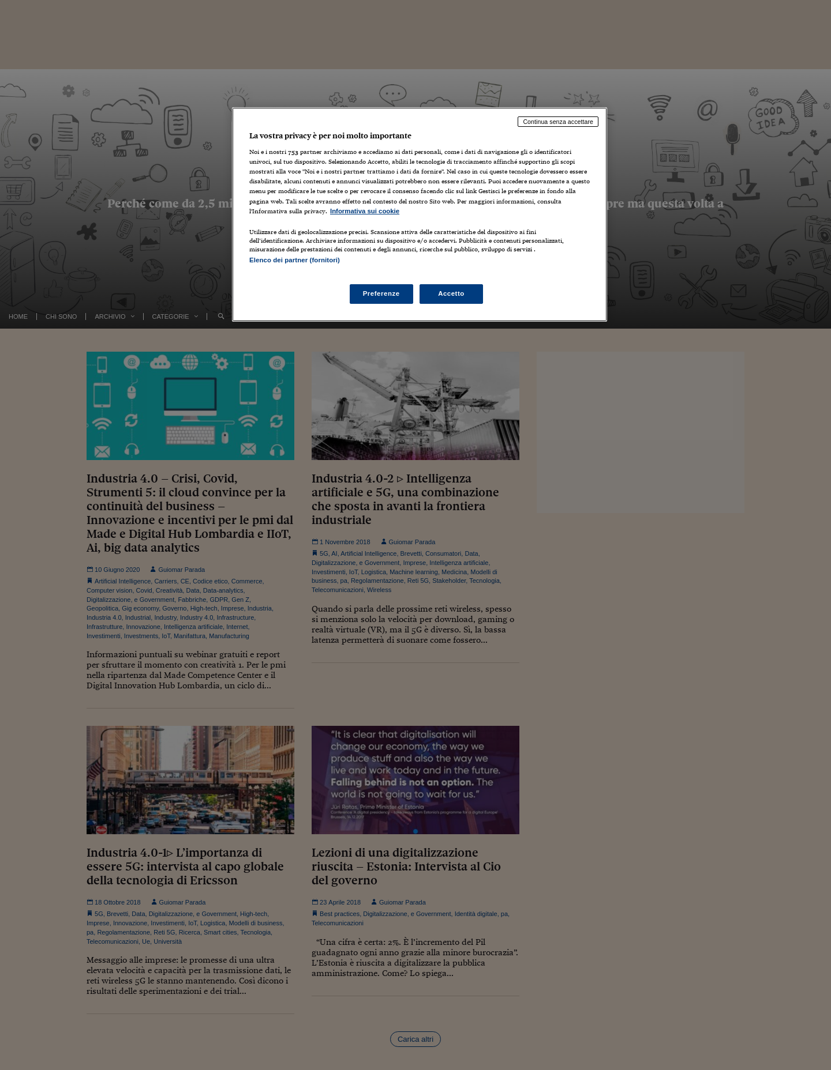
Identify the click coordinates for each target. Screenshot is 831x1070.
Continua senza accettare (558, 121)
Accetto (451, 293)
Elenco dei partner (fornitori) (294, 260)
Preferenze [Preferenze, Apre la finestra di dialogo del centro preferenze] (381, 293)
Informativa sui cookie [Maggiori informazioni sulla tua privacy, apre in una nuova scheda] (364, 211)
